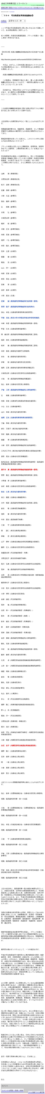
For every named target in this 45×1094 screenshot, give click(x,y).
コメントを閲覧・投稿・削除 (12, 1090)
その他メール (38, 8)
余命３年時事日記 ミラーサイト (21, 1083)
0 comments (11, 11)
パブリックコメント (25, 8)
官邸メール (13, 8)
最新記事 (4, 8)
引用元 (3, 21)
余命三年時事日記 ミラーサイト (14, 4)
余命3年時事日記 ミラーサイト (35, 1083)
